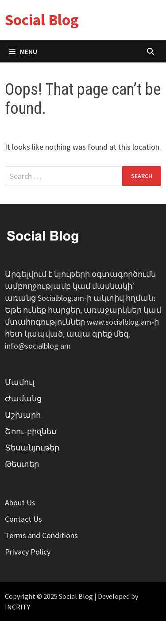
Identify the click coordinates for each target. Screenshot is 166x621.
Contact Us (23, 519)
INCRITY (17, 606)
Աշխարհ (23, 415)
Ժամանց (23, 398)
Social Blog (42, 20)
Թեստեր (22, 464)
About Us (20, 502)
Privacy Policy (27, 552)
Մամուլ (20, 382)
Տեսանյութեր (32, 447)
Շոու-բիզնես (30, 431)
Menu (23, 51)
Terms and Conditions (41, 535)
